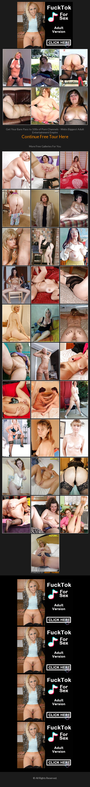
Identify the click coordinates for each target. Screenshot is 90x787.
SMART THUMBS (51, 573)
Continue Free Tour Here (45, 136)
